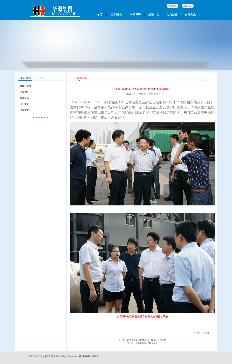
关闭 (198, 333)
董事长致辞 (25, 86)
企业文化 (24, 104)
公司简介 (24, 92)
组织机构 (24, 98)
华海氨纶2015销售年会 (146, 343)
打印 (207, 333)
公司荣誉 (24, 110)
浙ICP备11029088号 (88, 356)
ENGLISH (187, 6)
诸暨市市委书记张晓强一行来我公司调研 (146, 340)
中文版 (172, 6)
